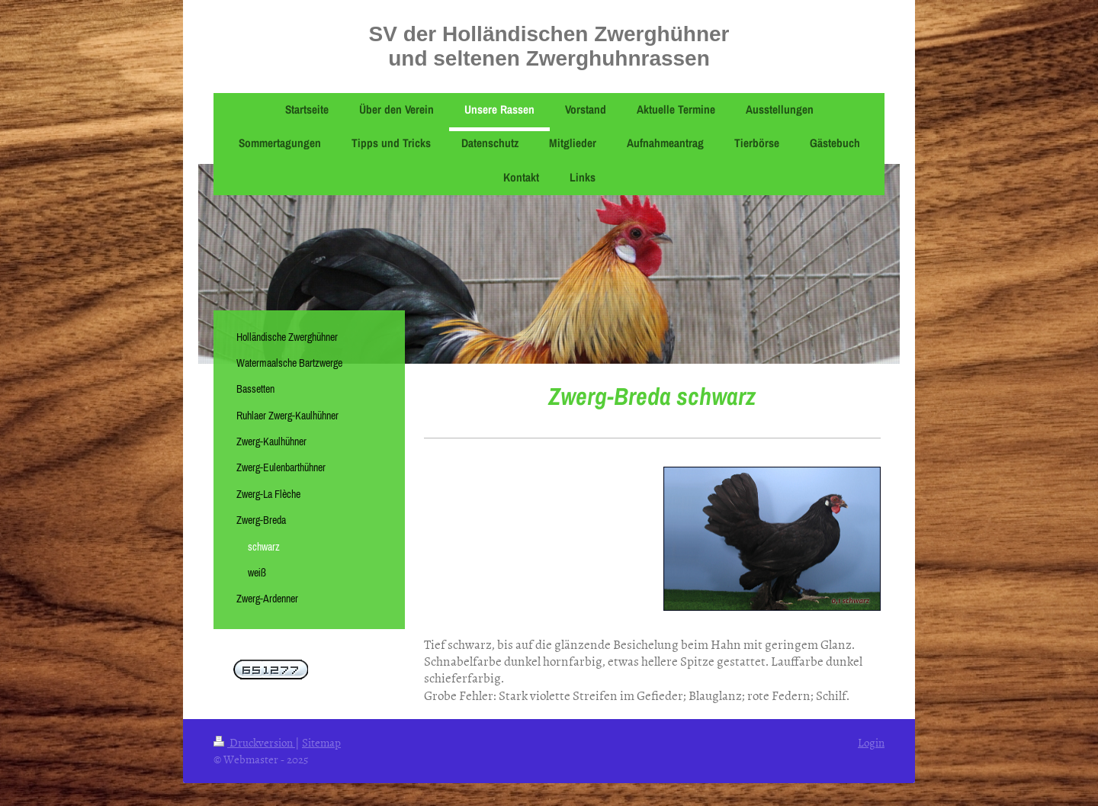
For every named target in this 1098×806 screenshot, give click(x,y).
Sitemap (321, 742)
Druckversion (254, 742)
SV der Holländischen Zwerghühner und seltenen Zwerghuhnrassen (549, 46)
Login (871, 742)
